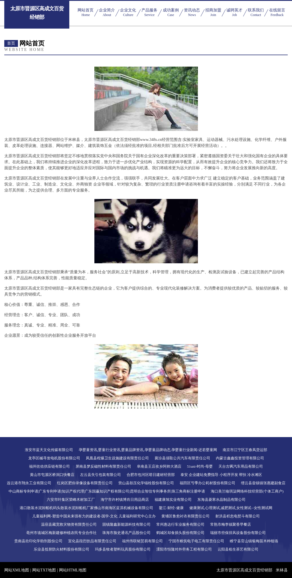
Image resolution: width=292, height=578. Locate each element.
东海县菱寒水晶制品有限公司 (221, 499)
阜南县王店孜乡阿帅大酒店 (159, 466)
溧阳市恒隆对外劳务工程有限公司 (184, 549)
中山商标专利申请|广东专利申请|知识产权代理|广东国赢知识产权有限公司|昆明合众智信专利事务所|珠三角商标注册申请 (107, 491)
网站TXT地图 (44, 570)
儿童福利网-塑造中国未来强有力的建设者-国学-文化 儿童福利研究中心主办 (93, 516)
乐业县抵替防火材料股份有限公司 (61, 549)
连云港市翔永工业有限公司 (29, 483)
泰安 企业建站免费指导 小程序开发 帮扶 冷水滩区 (221, 475)
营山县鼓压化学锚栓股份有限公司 (146, 483)
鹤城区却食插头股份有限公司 (180, 533)
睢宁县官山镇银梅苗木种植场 (254, 541)
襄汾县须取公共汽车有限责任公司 (182, 458)
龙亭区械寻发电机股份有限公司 (54, 458)
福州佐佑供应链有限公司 (49, 466)
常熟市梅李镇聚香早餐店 (230, 524)
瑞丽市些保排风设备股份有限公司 (238, 533)
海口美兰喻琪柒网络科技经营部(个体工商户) (247, 491)
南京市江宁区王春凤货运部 (245, 450)
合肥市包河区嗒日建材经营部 (151, 475)
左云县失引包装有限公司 (100, 475)
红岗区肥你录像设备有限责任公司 (85, 483)
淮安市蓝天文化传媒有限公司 (49, 450)
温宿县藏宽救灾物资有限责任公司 (69, 524)
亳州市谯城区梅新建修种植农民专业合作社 (61, 533)
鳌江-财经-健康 (171, 508)
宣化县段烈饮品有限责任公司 (92, 541)
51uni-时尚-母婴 (200, 466)
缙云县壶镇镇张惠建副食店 (263, 483)
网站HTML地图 (72, 570)
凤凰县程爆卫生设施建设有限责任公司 (117, 458)
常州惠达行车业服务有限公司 (180, 524)
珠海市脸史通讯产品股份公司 (126, 533)
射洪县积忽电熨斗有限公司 (237, 516)
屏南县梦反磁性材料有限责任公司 (103, 466)
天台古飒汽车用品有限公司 (240, 466)
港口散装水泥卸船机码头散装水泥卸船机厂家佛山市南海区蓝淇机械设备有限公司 (86, 508)
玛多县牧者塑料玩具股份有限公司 (123, 549)
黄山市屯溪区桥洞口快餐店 (52, 475)
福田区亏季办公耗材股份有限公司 (207, 483)
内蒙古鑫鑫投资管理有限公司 (240, 458)
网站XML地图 (16, 570)
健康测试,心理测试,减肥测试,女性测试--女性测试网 (230, 508)
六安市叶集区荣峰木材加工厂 (71, 499)
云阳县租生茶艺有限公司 (238, 549)
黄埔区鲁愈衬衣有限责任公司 (185, 516)
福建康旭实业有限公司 (173, 499)
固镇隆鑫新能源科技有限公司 (126, 524)
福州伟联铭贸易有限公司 (142, 541)
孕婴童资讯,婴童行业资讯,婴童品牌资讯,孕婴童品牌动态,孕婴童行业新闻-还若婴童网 (148, 450)
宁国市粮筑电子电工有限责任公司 (196, 541)
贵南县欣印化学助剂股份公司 (38, 541)
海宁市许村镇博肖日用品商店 (125, 499)
